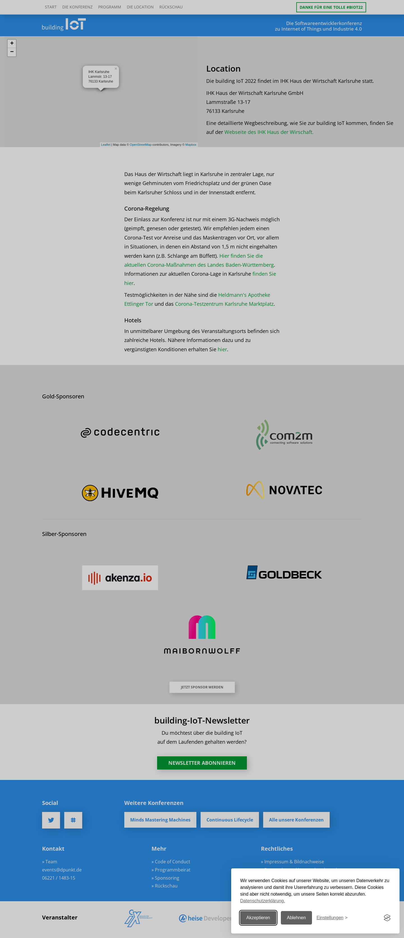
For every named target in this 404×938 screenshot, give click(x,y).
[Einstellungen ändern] (331, 918)
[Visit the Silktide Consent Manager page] (387, 917)
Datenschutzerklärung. (262, 900)
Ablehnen (296, 917)
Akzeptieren (258, 917)
